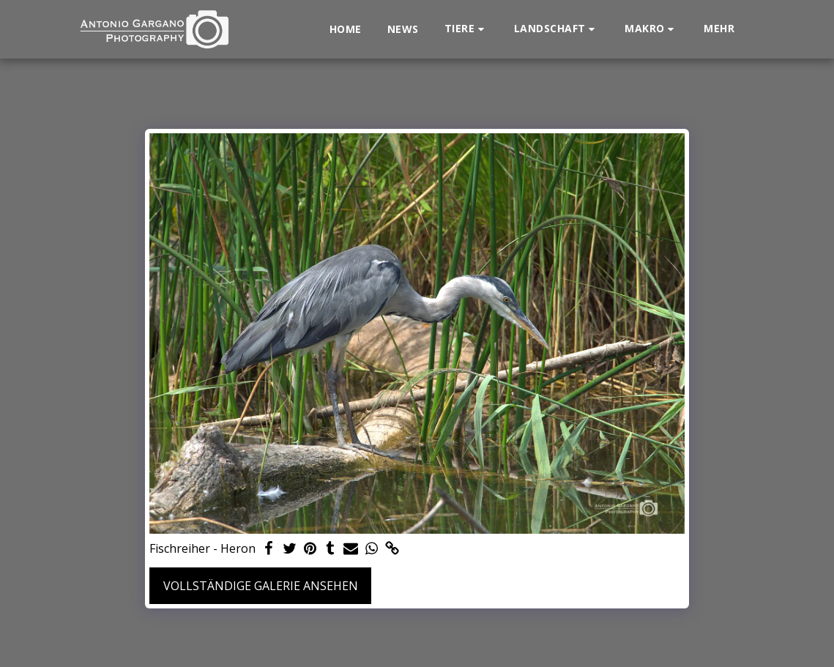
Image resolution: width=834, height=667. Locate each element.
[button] (466, 29)
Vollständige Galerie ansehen (260, 586)
